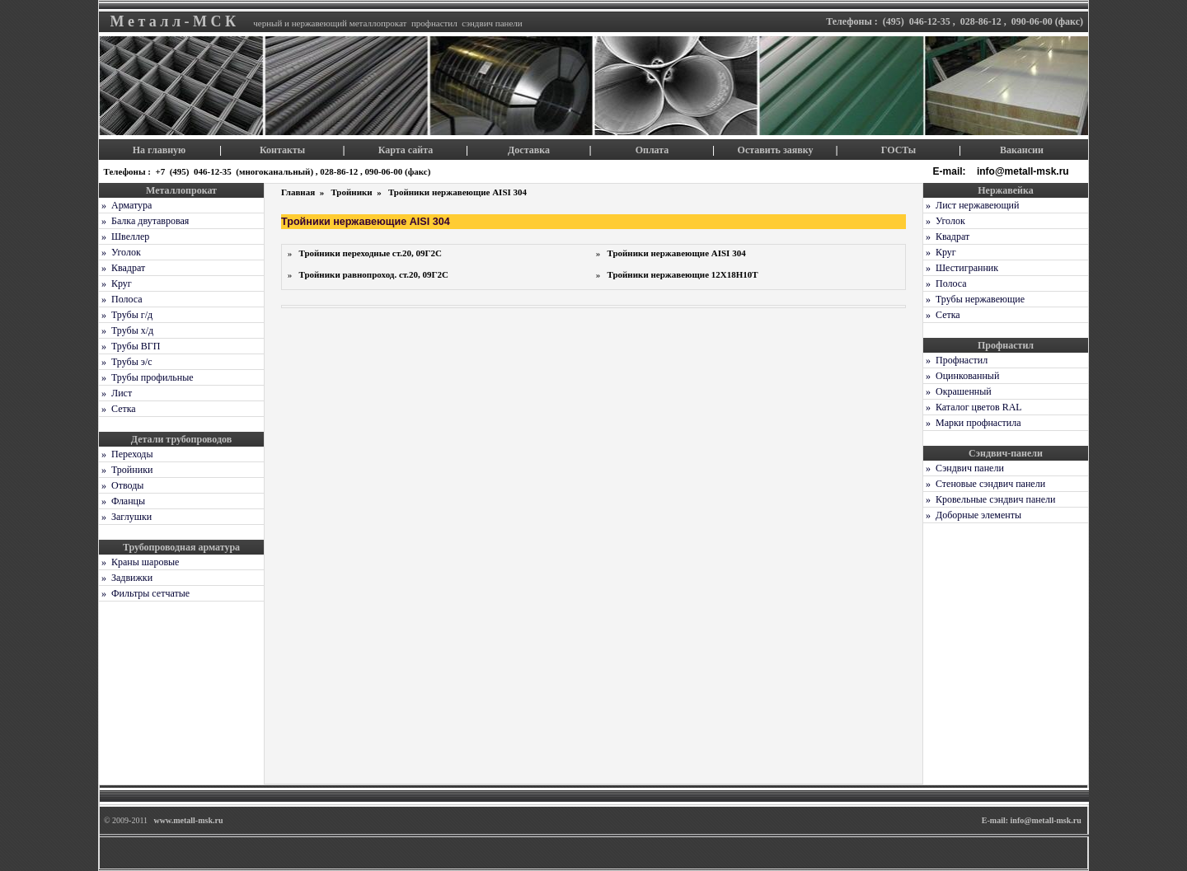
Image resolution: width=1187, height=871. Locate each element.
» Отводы (121, 485)
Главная (299, 192)
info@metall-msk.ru (1024, 171)
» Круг (115, 283)
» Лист (115, 393)
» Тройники (125, 469)
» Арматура (125, 205)
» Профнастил (955, 360)
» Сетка (117, 408)
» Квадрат (122, 268)
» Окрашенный (957, 391)
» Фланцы (122, 501)
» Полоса (121, 299)
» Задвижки (125, 577)
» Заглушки (125, 516)
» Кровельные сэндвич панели (989, 499)
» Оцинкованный (961, 376)
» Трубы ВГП (129, 346)
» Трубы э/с (125, 362)
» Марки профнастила (972, 422)
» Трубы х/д (126, 330)
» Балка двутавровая (144, 221)
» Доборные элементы (972, 515)
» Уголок (120, 252)
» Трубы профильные (146, 377)
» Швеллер (124, 236)
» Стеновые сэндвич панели (984, 483)
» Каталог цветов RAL (972, 407)
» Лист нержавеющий (971, 205)
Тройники (352, 192)
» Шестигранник (960, 268)
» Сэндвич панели (963, 468)
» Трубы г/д (125, 315)
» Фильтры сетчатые (144, 593)
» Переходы (126, 454)
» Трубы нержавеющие (974, 299)
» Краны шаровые (139, 562)
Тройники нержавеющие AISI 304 (457, 192)
